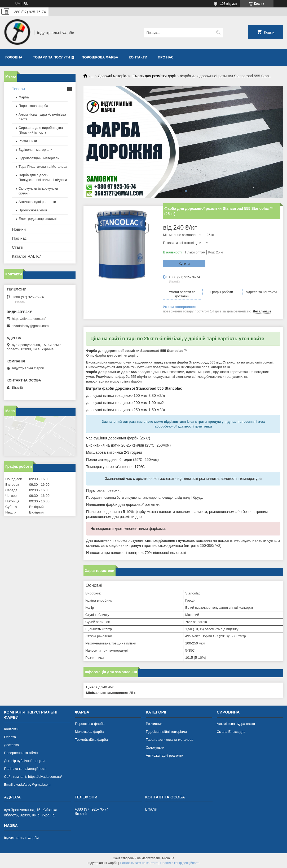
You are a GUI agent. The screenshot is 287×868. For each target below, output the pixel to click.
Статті (17, 247)
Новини (19, 229)
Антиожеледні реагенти (37, 202)
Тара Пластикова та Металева (43, 167)
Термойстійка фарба (91, 740)
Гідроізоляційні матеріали (39, 158)
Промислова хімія (33, 210)
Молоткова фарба (89, 732)
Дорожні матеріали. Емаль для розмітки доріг (137, 76)
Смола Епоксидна (231, 732)
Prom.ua (168, 858)
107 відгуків (228, 4)
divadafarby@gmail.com (30, 326)
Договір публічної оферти (24, 761)
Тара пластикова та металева (169, 740)
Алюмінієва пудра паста (236, 724)
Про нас (166, 57)
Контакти (138, 57)
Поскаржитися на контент (139, 863)
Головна (13, 57)
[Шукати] (218, 32)
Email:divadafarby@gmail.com (27, 785)
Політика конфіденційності (25, 769)
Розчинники (28, 141)
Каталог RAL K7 (26, 256)
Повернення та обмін (21, 753)
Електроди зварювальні (37, 219)
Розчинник (154, 724)
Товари (18, 89)
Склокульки (155, 747)
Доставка (11, 745)
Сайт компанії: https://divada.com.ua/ (33, 777)
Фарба (24, 97)
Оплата (10, 737)
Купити (184, 264)
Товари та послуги (51, 57)
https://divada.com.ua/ (29, 319)
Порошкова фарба (100, 57)
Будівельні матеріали (35, 150)
